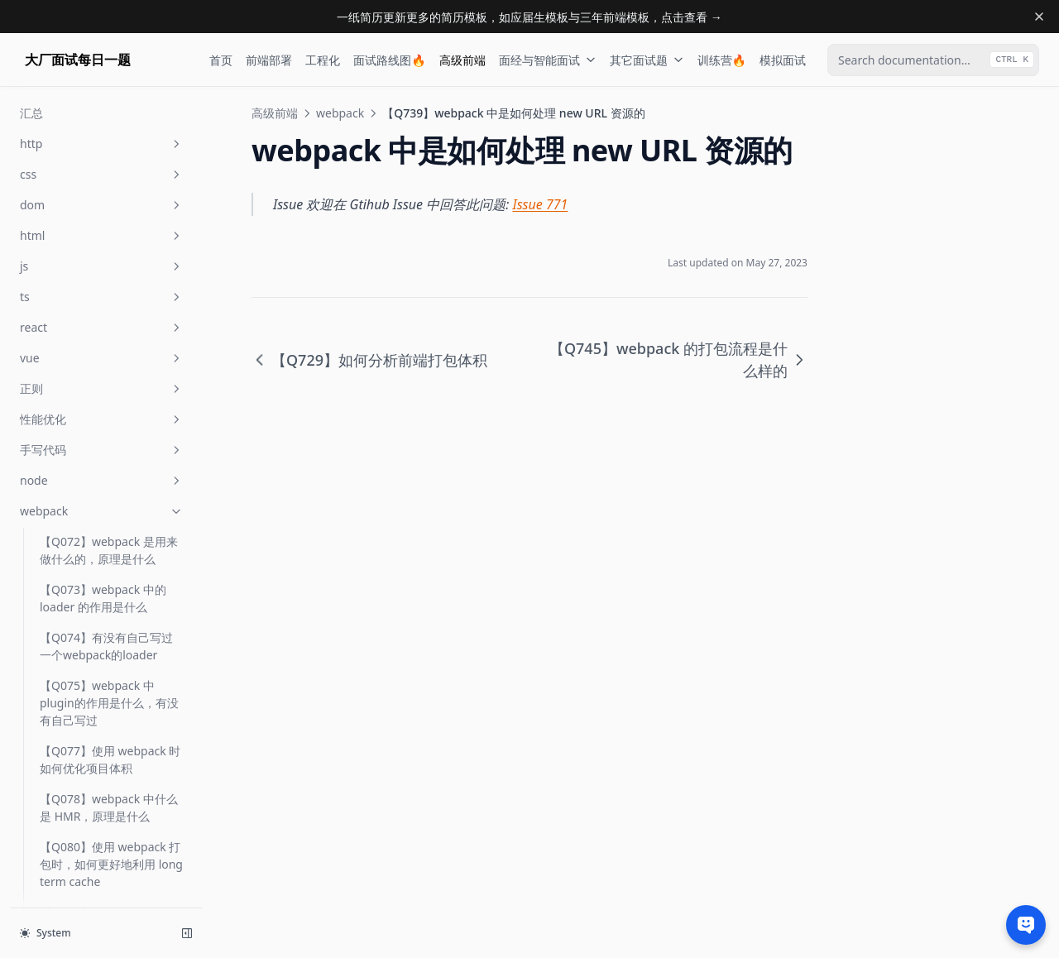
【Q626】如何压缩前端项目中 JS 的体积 (106, 234)
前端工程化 (102, 823)
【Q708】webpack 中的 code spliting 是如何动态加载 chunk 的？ (110, 339)
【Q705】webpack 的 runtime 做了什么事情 (98, 282)
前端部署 (269, 60)
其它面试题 (647, 60)
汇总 (51, 792)
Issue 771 (540, 204)
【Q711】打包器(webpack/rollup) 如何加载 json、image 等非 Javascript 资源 (110, 478)
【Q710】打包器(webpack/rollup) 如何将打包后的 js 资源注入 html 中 (110, 404)
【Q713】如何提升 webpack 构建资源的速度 (106, 608)
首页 (220, 60)
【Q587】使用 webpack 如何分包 (110, 186)
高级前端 (462, 60)
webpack (340, 113)
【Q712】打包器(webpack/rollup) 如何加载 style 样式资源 (110, 552)
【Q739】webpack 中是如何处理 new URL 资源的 (110, 704)
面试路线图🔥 (389, 60)
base (102, 853)
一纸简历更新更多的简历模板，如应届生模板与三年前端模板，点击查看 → (529, 17)
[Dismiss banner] (1039, 16)
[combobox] (933, 60)
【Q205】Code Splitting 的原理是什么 (111, 138)
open (102, 884)
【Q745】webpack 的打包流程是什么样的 (109, 752)
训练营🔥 (721, 60)
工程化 (322, 60)
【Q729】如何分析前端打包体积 (106, 656)
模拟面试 (783, 60)
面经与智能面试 (548, 60)
